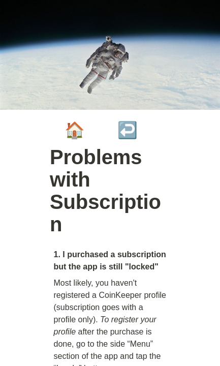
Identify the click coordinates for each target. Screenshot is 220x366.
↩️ (127, 130)
